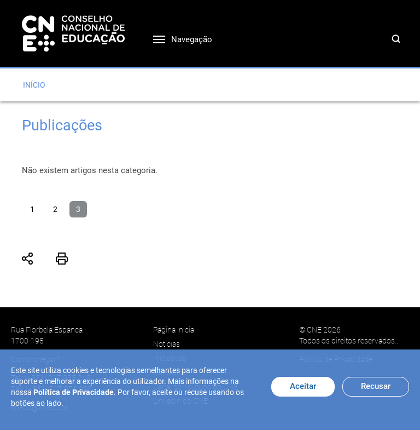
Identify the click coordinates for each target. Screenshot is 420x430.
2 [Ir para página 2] (55, 209)
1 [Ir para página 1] (32, 209)
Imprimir (62, 259)
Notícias (166, 344)
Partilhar (28, 259)
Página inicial (174, 329)
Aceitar (303, 386)
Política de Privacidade (73, 392)
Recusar (375, 386)
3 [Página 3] (78, 209)
